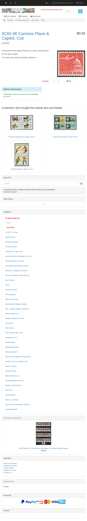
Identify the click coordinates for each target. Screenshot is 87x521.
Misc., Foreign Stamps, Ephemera (17, 309)
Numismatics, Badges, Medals (16, 304)
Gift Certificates (10, 294)
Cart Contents (10, 16)
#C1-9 (7, 223)
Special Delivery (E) (12, 376)
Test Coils (8, 390)
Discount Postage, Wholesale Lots (17, 275)
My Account (35, 16)
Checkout (23, 16)
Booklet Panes (10, 237)
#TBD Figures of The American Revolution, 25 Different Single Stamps (43, 448)
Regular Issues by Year (13, 385)
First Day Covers (11, 290)
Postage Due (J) (11, 337)
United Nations (10, 395)
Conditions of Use (10, 470)
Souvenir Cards (10, 371)
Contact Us (7, 473)
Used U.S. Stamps (11, 400)
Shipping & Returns (10, 466)
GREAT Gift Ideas (11, 299)
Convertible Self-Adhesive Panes (16, 266)
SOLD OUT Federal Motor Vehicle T (18, 404)
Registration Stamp (12, 347)
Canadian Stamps (11, 242)
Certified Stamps (11, 247)
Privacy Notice (9, 468)
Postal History (10, 342)
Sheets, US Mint (11, 366)
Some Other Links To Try (62, 3)
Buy (69, 81)
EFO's (7, 285)
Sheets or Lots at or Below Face (16, 361)
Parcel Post (9, 323)
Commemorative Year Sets (14, 261)
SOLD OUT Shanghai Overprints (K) (18, 357)
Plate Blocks (9, 328)
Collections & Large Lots (13, 251)
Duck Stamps (10, 280)
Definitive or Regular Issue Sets (16, 270)
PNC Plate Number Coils (14, 333)
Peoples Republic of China (14, 318)
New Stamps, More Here (12, 418)
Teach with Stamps (10, 463)
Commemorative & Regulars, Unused (18, 256)
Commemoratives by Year (14, 380)
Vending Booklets (11, 409)
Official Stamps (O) (12, 314)
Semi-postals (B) (11, 352)
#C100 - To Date (11, 232)
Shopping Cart (9, 481)
